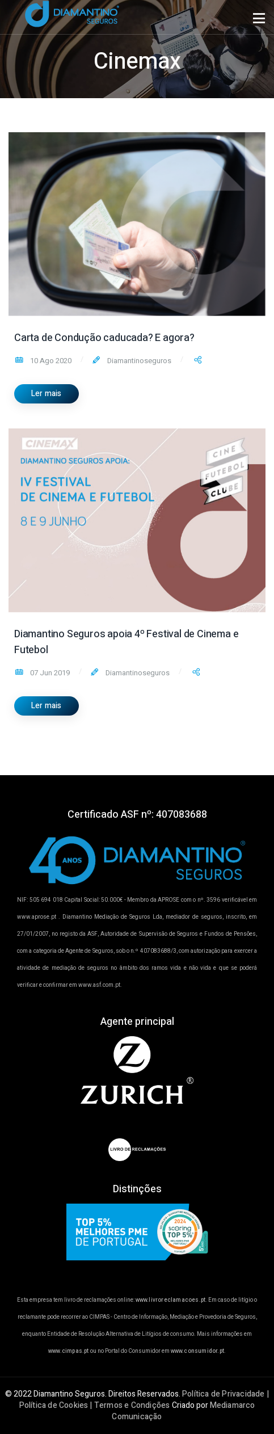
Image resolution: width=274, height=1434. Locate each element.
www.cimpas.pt (68, 1351)
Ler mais (46, 393)
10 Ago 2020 (49, 360)
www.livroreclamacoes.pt (171, 1300)
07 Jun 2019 (49, 672)
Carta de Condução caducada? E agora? (104, 338)
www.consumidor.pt (197, 1351)
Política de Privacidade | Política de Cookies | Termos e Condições (144, 1399)
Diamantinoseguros (138, 360)
